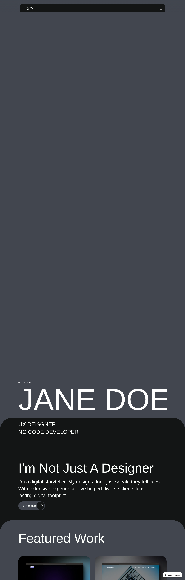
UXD (26, 6)
